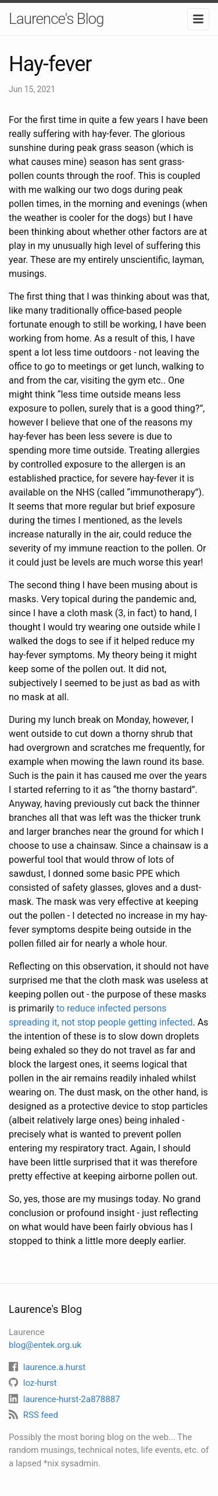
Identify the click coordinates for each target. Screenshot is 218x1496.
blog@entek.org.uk (45, 1345)
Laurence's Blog (56, 18)
